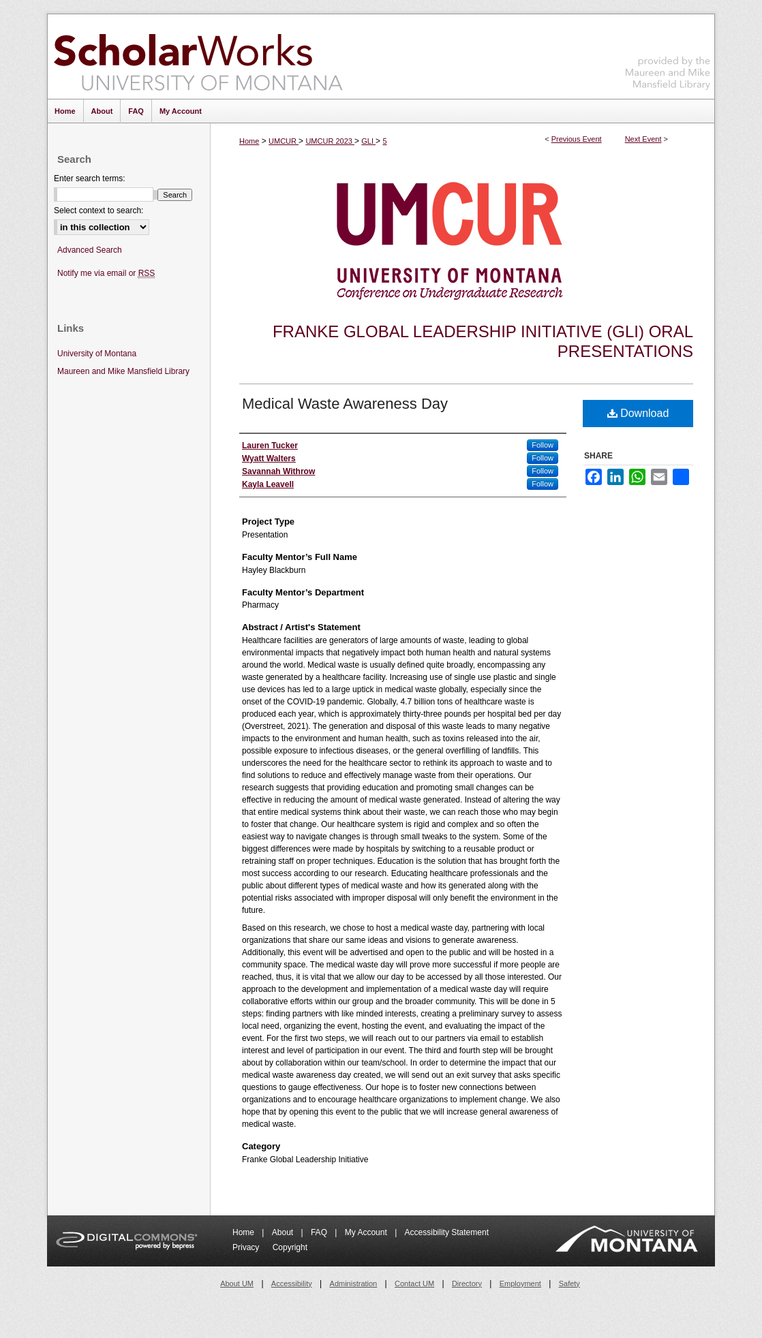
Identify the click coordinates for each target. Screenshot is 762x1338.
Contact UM (414, 1283)
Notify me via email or (106, 273)
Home (249, 141)
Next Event (643, 139)
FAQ (320, 1232)
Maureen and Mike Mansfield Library (668, 54)
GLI (368, 141)
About (284, 1232)
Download (638, 413)
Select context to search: (98, 210)
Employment (520, 1283)
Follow (542, 445)
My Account (367, 1232)
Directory (467, 1283)
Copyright (290, 1247)
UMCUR (284, 141)
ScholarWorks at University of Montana (198, 56)
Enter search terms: (89, 178)
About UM (237, 1283)
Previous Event (576, 139)
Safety (569, 1283)
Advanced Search (89, 250)
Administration (354, 1283)
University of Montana (96, 353)
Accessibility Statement (447, 1232)
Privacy (247, 1247)
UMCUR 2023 (329, 141)
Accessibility (291, 1283)
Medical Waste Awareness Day (345, 403)
